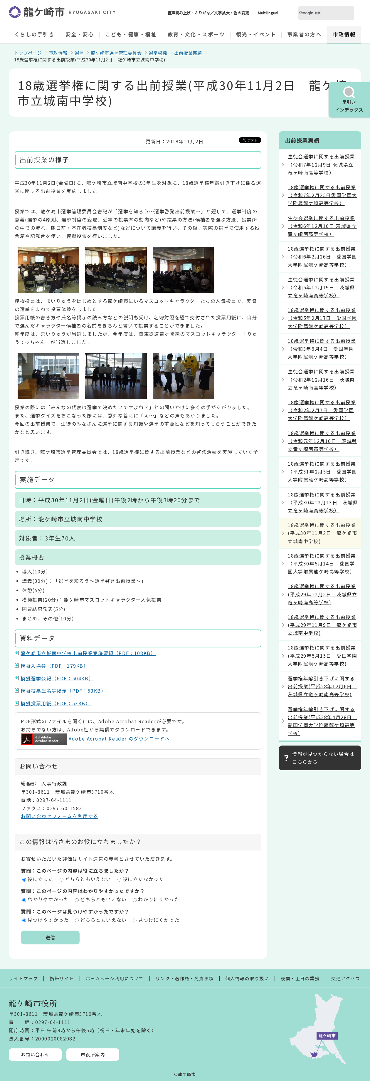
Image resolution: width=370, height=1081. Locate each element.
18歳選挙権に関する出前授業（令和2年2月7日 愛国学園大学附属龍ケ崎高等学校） (322, 410)
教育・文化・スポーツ (196, 34)
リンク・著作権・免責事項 (185, 978)
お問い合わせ (35, 1054)
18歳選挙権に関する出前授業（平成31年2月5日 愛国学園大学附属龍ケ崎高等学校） (322, 471)
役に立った (40, 878)
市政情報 (344, 34)
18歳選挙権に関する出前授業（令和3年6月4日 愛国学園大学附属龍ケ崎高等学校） (322, 348)
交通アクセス (345, 978)
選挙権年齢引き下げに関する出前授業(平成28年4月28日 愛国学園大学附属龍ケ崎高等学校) (322, 721)
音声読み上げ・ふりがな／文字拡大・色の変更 (208, 13)
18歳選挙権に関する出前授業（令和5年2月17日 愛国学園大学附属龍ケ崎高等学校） (322, 317)
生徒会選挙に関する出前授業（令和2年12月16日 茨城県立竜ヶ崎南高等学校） (321, 379)
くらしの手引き (34, 34)
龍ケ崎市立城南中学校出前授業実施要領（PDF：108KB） (88, 653)
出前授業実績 (188, 53)
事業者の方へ (304, 34)
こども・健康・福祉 (131, 34)
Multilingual (268, 13)
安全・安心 (79, 34)
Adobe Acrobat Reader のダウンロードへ (95, 738)
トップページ (28, 53)
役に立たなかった (143, 878)
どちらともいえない (88, 878)
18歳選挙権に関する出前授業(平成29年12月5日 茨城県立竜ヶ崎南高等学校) (322, 594)
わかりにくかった (158, 899)
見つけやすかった (48, 919)
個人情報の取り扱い (247, 978)
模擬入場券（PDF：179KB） (55, 665)
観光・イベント (256, 34)
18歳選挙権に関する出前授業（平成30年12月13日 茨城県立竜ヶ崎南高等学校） (323, 502)
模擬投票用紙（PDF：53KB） (56, 703)
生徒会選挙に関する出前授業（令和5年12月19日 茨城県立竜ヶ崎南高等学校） (321, 287)
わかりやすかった (48, 899)
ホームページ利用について (115, 978)
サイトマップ (23, 978)
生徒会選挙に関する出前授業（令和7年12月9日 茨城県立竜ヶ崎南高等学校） (321, 164)
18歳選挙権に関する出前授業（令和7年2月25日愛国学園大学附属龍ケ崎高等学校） (322, 195)
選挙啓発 (158, 53)
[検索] (319, 13)
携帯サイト (62, 978)
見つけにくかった (158, 919)
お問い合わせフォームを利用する (59, 816)
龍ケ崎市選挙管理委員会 (116, 53)
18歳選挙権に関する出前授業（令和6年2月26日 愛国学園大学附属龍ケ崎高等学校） (322, 256)
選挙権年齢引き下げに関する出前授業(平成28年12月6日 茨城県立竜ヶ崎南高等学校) (322, 686)
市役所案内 (93, 1054)
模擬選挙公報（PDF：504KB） (57, 678)
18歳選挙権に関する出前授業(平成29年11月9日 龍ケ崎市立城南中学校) (322, 624)
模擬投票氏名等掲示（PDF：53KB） (63, 690)
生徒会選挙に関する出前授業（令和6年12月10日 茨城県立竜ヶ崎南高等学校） (322, 225)
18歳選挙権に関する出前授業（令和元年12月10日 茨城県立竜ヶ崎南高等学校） (322, 440)
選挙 (79, 53)
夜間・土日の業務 (300, 978)
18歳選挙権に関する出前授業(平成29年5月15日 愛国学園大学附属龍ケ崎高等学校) (322, 655)
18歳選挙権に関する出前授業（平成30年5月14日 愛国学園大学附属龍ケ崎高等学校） (322, 563)
